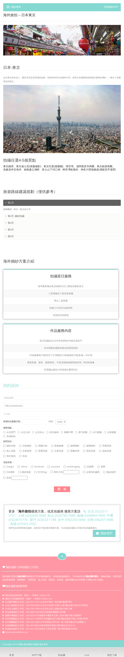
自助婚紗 (25, 445)
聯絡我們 (104, 533)
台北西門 (9, 432)
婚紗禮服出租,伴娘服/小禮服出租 (80, 579)
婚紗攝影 (6, 576)
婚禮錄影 (89, 445)
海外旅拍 (9, 455)
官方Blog (40, 472)
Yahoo (22, 466)
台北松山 (38, 432)
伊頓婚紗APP (111, 6)
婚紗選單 (16, 6)
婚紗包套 (9, 445)
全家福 (60, 579)
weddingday (72, 466)
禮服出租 (41, 445)
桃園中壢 (67, 432)
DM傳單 (9, 472)
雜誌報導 (109, 472)
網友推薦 (24, 472)
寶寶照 (52, 579)
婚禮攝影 (73, 445)
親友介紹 (65, 472)
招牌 (101, 466)
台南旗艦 (110, 432)
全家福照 (25, 450)
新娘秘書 (11, 579)
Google (8, 466)
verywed (54, 466)
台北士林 (24, 432)
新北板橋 (52, 432)
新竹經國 (81, 432)
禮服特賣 (73, 450)
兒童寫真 (57, 450)
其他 (23, 455)
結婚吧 (89, 466)
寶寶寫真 (41, 450)
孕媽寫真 (105, 445)
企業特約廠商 (91, 472)
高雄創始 (9, 436)
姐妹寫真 (105, 450)
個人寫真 (9, 450)
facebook (37, 466)
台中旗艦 (95, 432)
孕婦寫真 (32, 579)
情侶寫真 (89, 450)
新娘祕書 (57, 445)
